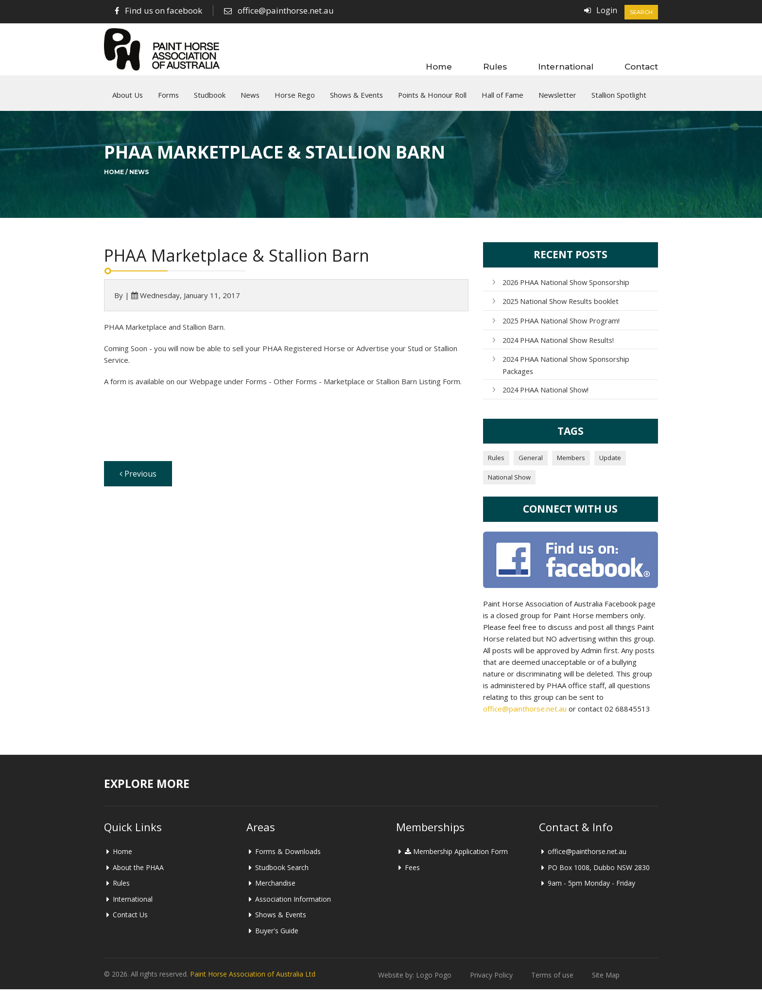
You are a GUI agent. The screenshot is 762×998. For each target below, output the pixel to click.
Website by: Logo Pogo (414, 983)
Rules (495, 66)
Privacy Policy (491, 983)
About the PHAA (138, 876)
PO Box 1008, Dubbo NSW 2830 (599, 876)
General (531, 466)
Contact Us (130, 923)
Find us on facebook (163, 10)
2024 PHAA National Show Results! (557, 349)
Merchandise (275, 891)
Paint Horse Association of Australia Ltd (252, 982)
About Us (127, 100)
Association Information (293, 907)
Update (610, 466)
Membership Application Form (456, 860)
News (250, 100)
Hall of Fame (502, 100)
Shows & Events (356, 100)
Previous (138, 483)
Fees (412, 876)
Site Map (606, 983)
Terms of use (552, 983)
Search (641, 12)
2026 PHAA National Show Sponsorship (564, 291)
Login (606, 10)
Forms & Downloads (288, 860)
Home (439, 66)
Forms (168, 100)
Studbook (209, 100)
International (565, 66)
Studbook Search (282, 876)
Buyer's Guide (276, 939)
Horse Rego (295, 100)
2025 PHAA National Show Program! (559, 330)
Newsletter (557, 100)
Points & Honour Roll (432, 100)
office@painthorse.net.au (286, 10)
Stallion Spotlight (618, 100)
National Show (509, 485)
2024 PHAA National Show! (545, 398)
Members (571, 466)
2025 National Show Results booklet (559, 311)
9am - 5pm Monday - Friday (591, 891)
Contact (641, 66)
